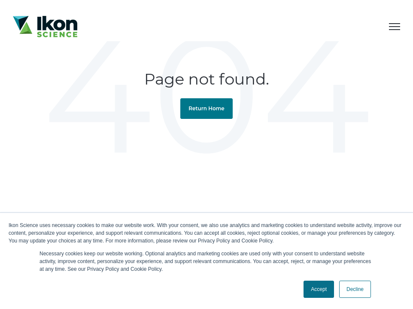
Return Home (206, 108)
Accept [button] (319, 289)
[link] (45, 26)
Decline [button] (355, 289)
